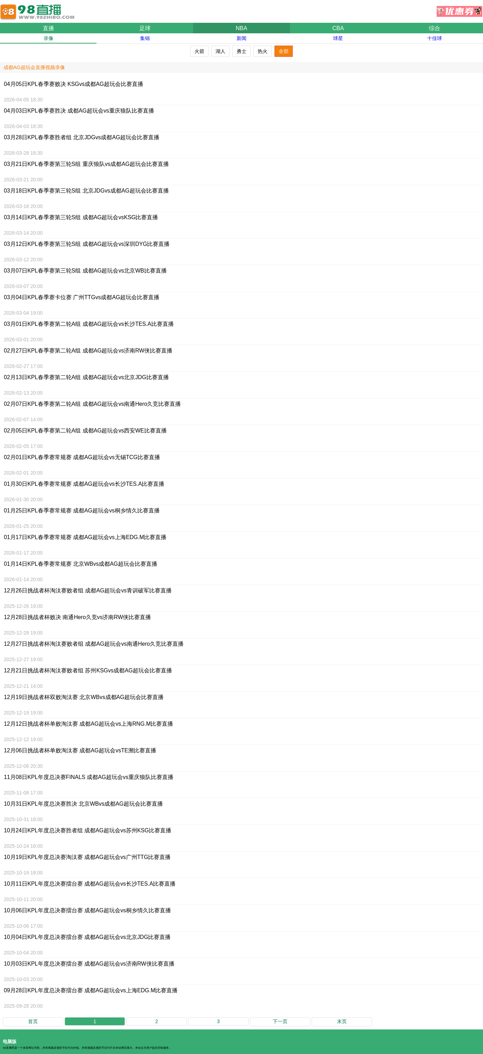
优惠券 (459, 9)
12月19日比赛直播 (84, 697)
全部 (284, 51)
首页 (33, 1021)
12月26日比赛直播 (88, 590)
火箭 (199, 51)
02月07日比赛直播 (92, 404)
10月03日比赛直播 (89, 964)
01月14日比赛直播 (80, 564)
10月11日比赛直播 (90, 884)
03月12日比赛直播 (87, 244)
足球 (145, 28)
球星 (338, 38)
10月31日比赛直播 (83, 804)
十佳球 (434, 38)
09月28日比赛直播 (91, 990)
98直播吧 (38, 8)
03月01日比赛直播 (89, 324)
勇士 (241, 51)
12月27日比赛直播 (94, 644)
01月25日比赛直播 (82, 510)
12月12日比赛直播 (88, 724)
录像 (48, 38)
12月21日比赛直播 (88, 670)
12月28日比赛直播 (77, 617)
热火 (262, 51)
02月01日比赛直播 (82, 457)
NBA (241, 28)
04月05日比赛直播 (73, 84)
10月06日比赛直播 (87, 910)
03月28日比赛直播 (81, 137)
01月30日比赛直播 (84, 484)
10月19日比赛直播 (87, 857)
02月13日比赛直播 (86, 377)
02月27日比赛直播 (88, 351)
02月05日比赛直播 (85, 431)
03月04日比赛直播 (81, 297)
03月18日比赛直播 (86, 191)
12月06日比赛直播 (80, 750)
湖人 (220, 51)
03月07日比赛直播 (85, 271)
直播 (48, 28)
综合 (434, 28)
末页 (342, 1021)
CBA (338, 28)
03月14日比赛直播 (81, 217)
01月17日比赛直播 (85, 537)
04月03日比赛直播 (79, 111)
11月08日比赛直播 (88, 777)
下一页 (280, 1021)
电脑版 (9, 1041)
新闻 (241, 38)
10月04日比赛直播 (87, 937)
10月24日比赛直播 (87, 830)
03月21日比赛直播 (86, 164)
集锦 (145, 38)
